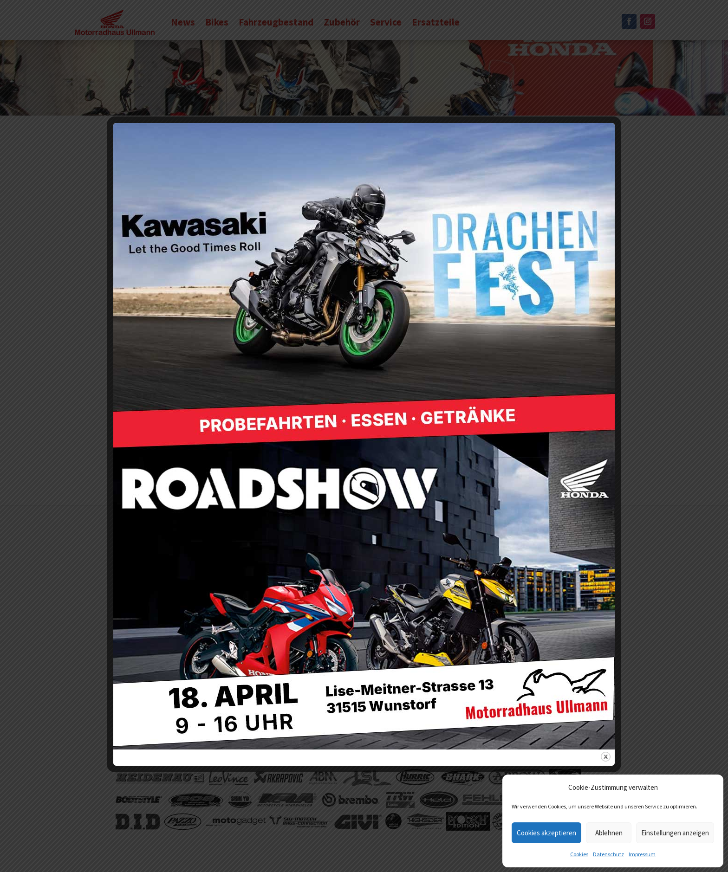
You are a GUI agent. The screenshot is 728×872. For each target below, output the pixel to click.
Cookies (579, 854)
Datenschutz (608, 854)
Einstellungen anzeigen (675, 832)
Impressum (642, 854)
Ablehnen (609, 832)
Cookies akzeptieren (546, 832)
